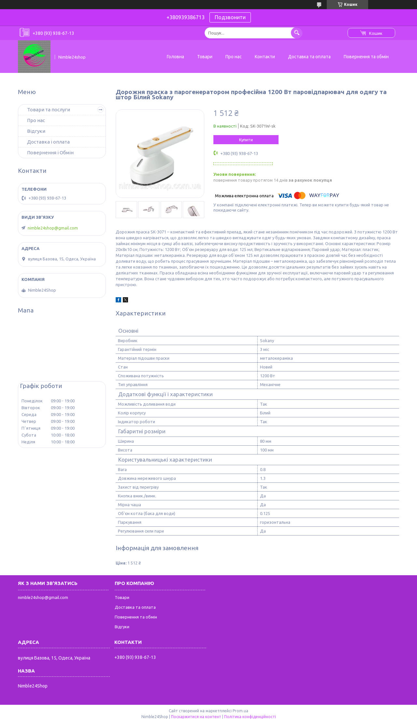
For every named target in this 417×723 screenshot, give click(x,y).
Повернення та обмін (366, 56)
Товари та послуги (48, 109)
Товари (204, 56)
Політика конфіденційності (250, 717)
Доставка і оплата (48, 142)
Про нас (233, 56)
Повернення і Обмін (50, 152)
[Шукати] (296, 32)
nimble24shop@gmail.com (53, 228)
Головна (175, 56)
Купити (246, 139)
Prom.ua (240, 711)
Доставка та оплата (309, 56)
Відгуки (36, 131)
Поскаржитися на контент (196, 717)
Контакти (265, 56)
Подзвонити (230, 17)
